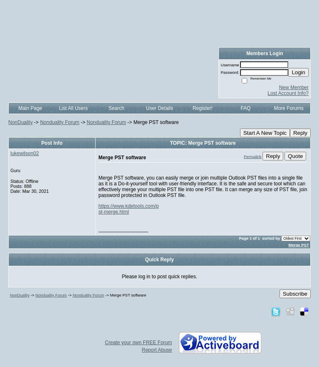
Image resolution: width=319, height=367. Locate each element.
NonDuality (20, 122)
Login (298, 72)
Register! (203, 108)
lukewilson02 (24, 153)
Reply (300, 133)
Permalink (253, 156)
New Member (294, 87)
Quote (295, 156)
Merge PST (298, 245)
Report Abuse (157, 350)
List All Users (73, 108)
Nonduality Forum (59, 122)
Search (116, 108)
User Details (159, 108)
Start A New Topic (265, 133)
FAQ (245, 108)
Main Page (30, 108)
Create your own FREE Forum (138, 342)
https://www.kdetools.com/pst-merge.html (128, 209)
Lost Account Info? (288, 93)
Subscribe (295, 294)
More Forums (288, 108)
